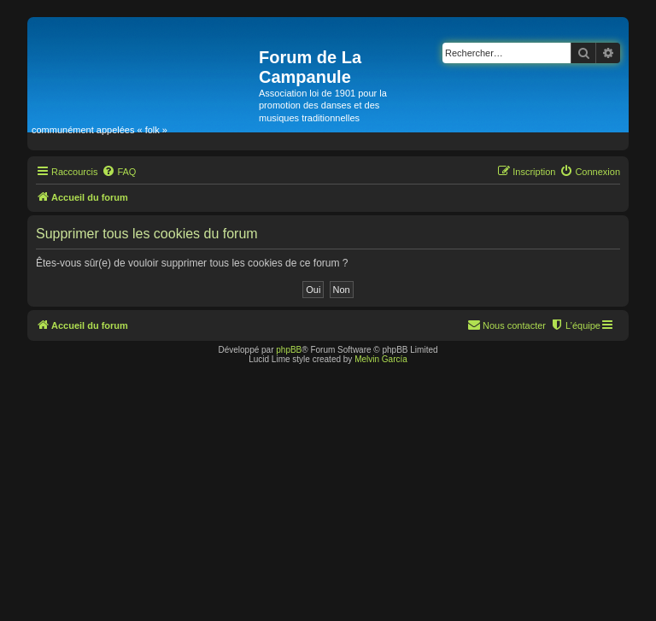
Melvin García (380, 359)
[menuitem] (119, 171)
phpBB (289, 349)
